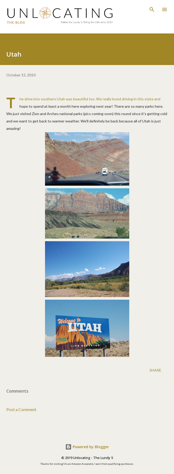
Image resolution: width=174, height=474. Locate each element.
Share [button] (155, 370)
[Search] (152, 9)
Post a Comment (21, 409)
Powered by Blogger (87, 446)
